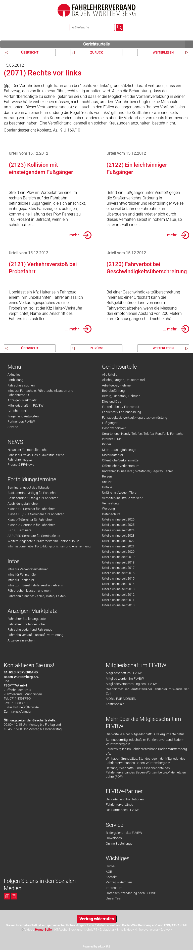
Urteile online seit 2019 (118, 557)
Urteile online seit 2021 (118, 546)
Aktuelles (14, 374)
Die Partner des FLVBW (122, 810)
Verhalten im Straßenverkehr (122, 498)
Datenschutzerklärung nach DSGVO (131, 893)
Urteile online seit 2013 (118, 589)
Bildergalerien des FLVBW (124, 833)
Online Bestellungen (120, 843)
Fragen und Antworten (23, 416)
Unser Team (114, 898)
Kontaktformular (21, 711)
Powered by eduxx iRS (96, 946)
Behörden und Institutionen (125, 799)
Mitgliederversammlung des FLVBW (131, 684)
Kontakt (111, 877)
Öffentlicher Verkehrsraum (120, 466)
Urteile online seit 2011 (118, 600)
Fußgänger (109, 423)
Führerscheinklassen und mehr (30, 590)
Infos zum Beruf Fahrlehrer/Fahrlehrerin (35, 585)
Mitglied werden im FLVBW (125, 678)
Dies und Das (111, 401)
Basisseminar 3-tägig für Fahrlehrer (33, 493)
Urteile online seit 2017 (118, 568)
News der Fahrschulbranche (27, 450)
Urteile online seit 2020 (118, 551)
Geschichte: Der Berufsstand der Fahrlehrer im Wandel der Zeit (147, 691)
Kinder (106, 444)
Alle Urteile (109, 374)
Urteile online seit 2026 (118, 519)
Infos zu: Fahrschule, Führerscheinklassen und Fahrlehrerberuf (40, 393)
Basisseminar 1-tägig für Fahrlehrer (33, 498)
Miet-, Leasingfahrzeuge (119, 450)
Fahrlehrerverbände (119, 804)
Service (13, 427)
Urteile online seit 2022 (118, 541)
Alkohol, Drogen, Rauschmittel (123, 380)
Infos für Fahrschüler (22, 574)
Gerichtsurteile (138, 44)
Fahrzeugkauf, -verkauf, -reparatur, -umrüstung (134, 417)
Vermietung (110, 503)
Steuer (106, 482)
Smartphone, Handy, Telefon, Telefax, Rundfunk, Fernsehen (143, 434)
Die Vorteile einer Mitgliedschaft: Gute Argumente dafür (145, 734)
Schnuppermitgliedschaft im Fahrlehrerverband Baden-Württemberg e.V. (144, 742)
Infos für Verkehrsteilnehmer (28, 569)
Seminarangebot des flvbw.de (29, 487)
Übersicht (29, 52)
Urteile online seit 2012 (118, 594)
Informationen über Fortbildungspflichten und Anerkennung (49, 546)
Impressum (114, 888)
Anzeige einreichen (21, 640)
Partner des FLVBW (21, 421)
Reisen (107, 476)
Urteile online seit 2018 (118, 562)
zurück (96, 52)
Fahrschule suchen (21, 385)
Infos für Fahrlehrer (21, 580)
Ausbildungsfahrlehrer (23, 503)
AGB (109, 872)
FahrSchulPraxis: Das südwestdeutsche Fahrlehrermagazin (36, 457)
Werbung (108, 508)
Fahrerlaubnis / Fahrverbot (120, 407)
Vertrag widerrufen (119, 882)
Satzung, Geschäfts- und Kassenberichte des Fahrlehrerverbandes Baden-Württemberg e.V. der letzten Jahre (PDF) (146, 772)
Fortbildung (15, 380)
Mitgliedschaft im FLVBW (25, 405)
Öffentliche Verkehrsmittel (120, 460)
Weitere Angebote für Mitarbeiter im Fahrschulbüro (43, 541)
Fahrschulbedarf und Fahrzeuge (30, 629)
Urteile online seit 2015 (118, 578)
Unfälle (107, 487)
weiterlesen (163, 52)
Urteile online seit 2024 (118, 530)
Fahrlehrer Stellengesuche (26, 624)
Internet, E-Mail (112, 439)
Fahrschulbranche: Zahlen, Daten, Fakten (37, 596)
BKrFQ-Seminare (19, 530)
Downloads (114, 838)
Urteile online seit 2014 (118, 584)
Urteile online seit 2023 (118, 535)
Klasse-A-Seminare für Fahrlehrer (31, 525)
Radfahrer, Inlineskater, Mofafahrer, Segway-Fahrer (137, 471)
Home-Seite (43, 929)
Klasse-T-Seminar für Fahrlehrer (30, 520)
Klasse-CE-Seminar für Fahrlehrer (31, 509)
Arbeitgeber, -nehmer (117, 385)
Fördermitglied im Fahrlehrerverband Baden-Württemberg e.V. (146, 751)
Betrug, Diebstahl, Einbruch (121, 396)
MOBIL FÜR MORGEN (121, 699)
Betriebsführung (113, 391)
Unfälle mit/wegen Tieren (120, 492)
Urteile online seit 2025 (118, 525)
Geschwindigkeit (114, 428)
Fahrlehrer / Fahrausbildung (121, 412)
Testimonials (115, 704)
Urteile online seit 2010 (118, 605)
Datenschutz (111, 514)
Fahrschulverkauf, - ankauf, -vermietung (35, 635)
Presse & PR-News (21, 464)
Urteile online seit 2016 (118, 573)
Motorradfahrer (112, 455)
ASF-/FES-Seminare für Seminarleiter (34, 536)
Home (110, 866)
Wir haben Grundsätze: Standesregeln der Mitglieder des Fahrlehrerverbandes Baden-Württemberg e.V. (145, 761)
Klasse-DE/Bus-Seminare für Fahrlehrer (36, 514)
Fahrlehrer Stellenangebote (27, 619)
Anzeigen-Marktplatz (22, 400)
